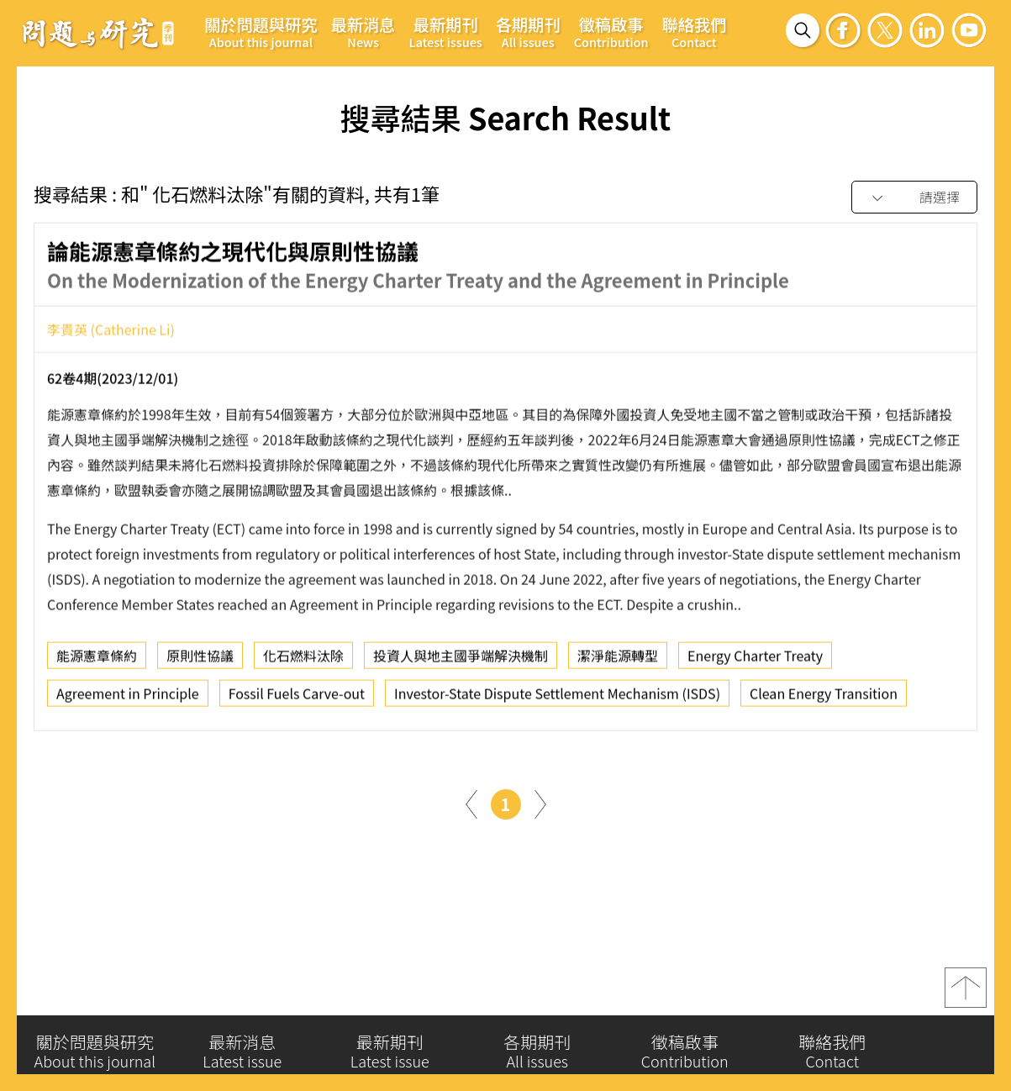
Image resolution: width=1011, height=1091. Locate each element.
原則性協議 (200, 661)
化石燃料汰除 (303, 661)
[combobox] (914, 198)
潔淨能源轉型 (617, 661)
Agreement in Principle (127, 698)
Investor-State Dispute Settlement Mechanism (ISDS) (557, 698)
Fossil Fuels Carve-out (297, 698)
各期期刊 (528, 31)
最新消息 (363, 31)
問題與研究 (98, 32)
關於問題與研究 (261, 31)
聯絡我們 (693, 31)
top (966, 994)
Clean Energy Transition (824, 698)
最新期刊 (445, 31)
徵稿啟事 (611, 31)
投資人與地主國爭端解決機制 (460, 661)
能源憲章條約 (96, 661)
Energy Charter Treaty (755, 661)
